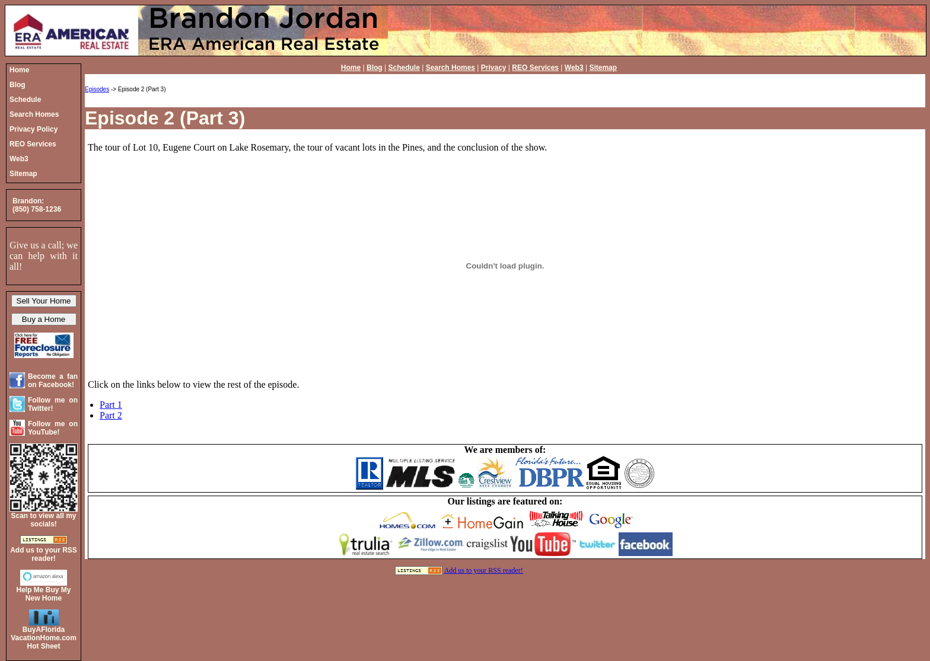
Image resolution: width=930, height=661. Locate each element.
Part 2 (111, 415)
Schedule (403, 67)
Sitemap (603, 67)
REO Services (535, 67)
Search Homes (450, 67)
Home (351, 67)
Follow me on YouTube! (53, 428)
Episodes (97, 89)
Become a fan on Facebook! (53, 380)
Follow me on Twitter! (53, 404)
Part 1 (111, 405)
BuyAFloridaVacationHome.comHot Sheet (44, 637)
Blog (375, 67)
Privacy (494, 67)
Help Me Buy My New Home (43, 594)
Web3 (574, 67)
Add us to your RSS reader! (483, 570)
